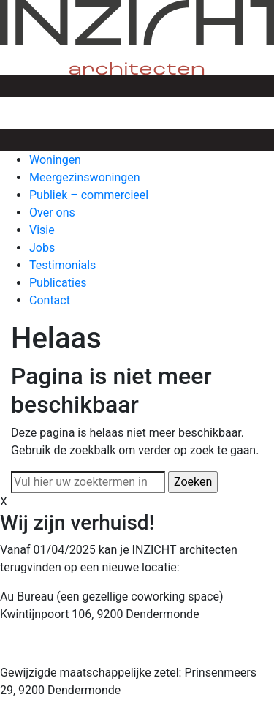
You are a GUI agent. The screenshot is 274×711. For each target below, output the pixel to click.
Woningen (55, 160)
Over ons (52, 212)
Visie (42, 230)
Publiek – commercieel (88, 195)
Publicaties (58, 283)
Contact (49, 300)
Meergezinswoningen (84, 177)
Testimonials (62, 265)
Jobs (42, 248)
